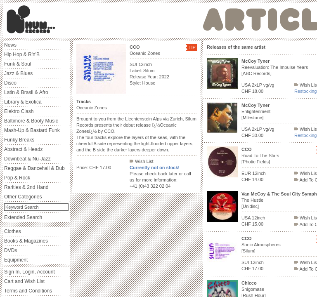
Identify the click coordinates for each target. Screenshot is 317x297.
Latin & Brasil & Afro (26, 92)
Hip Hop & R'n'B (22, 54)
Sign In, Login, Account (29, 272)
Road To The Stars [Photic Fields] (260, 155)
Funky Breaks (19, 140)
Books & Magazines (26, 241)
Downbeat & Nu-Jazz (27, 159)
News (10, 45)
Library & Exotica (23, 102)
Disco (10, 83)
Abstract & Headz (23, 149)
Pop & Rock (17, 178)
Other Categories (23, 197)
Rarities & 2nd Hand (26, 187)
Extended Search (23, 217)
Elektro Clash (18, 111)
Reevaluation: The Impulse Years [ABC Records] (274, 67)
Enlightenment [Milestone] (255, 111)
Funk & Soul (17, 64)
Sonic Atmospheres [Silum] (261, 244)
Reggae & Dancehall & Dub (34, 168)
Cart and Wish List (24, 281)
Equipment (16, 260)
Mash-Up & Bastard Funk (32, 130)
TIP (192, 47)
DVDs (10, 250)
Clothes (12, 231)
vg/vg (268, 84)
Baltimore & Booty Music (31, 121)
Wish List (142, 161)
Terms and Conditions (28, 291)
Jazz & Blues (18, 73)
